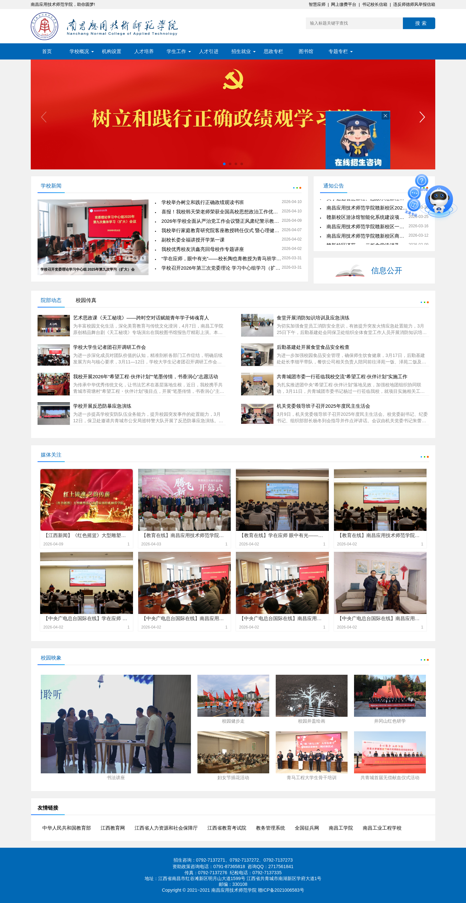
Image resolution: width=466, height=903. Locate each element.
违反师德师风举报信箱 (414, 4)
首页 (47, 51)
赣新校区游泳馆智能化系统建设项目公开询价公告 (380, 218)
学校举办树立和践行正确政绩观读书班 (202, 202)
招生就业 (241, 51)
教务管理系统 (270, 828)
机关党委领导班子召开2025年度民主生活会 (323, 406)
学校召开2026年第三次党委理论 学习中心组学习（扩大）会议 (228, 268)
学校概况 (79, 51)
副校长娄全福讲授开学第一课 (193, 239)
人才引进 (208, 51)
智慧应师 (317, 4)
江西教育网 (113, 828)
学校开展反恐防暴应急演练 (102, 406)
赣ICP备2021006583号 (281, 890)
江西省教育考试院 (226, 828)
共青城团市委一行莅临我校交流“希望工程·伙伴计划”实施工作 (342, 376)
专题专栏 (338, 51)
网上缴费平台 (343, 4)
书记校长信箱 (374, 4)
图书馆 (306, 51)
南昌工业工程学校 (382, 828)
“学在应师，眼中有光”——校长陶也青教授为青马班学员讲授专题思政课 (238, 258)
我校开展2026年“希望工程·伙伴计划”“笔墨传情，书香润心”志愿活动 (145, 376)
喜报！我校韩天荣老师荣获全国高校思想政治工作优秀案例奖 (227, 211)
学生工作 (176, 51)
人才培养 (144, 51)
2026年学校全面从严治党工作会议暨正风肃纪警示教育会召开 (227, 221)
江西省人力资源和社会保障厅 (166, 828)
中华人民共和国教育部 (66, 828)
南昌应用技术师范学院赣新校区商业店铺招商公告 (380, 237)
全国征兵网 (307, 828)
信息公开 (386, 270)
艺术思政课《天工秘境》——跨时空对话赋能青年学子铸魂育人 (141, 317)
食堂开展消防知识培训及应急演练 (313, 317)
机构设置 (111, 51)
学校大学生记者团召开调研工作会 (109, 347)
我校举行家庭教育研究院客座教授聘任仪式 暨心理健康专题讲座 (230, 230)
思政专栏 (273, 51)
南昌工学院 (341, 828)
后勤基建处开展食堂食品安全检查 (313, 347)
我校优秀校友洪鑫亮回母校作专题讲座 (202, 249)
